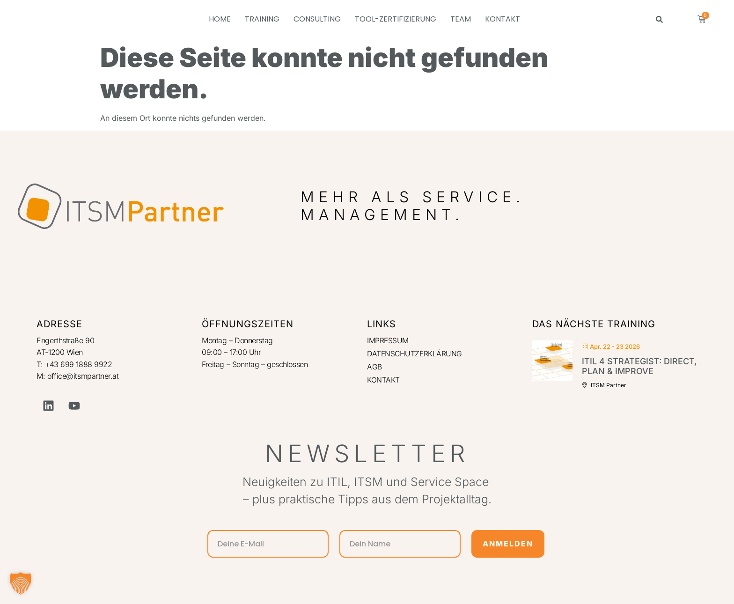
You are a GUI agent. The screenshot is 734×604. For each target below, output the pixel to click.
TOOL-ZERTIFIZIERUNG (395, 19)
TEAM (460, 19)
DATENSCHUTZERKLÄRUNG (415, 353)
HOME (220, 19)
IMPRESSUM (388, 340)
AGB (374, 367)
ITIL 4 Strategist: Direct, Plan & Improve (639, 366)
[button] (20, 583)
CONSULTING (317, 19)
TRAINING (262, 19)
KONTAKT (502, 19)
